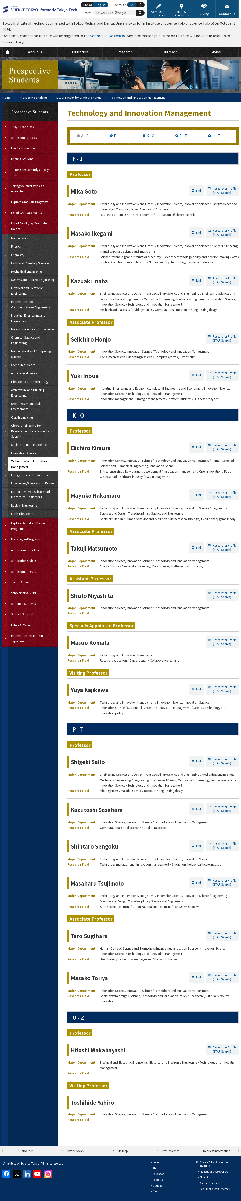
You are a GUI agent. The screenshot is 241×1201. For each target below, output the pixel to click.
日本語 (87, 5)
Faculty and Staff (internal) (215, 1189)
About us (27, 1151)
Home (6, 97)
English (100, 5)
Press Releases (170, 1151)
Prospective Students (33, 97)
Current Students (209, 1183)
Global (156, 1191)
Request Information (216, 1151)
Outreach (158, 1185)
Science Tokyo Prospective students (214, 1163)
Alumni (204, 1177)
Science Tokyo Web (105, 35)
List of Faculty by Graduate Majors (78, 97)
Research (158, 1179)
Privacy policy (75, 1151)
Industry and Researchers (214, 1171)
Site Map (122, 1151)
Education (158, 1174)
